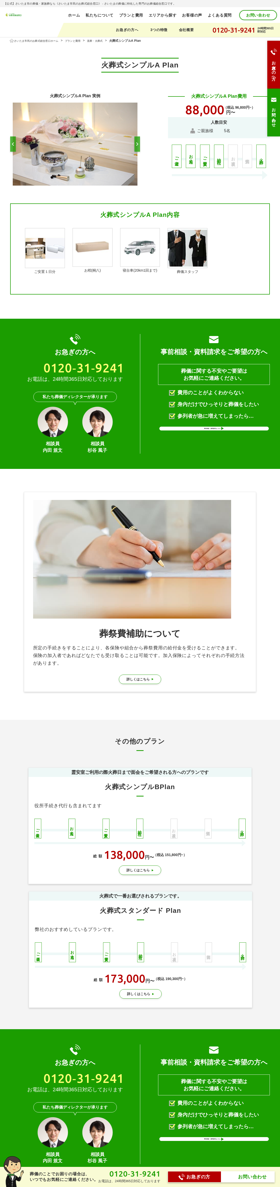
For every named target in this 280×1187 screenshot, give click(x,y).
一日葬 (141, 1166)
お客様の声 (192, 15)
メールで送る (203, 1110)
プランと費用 (131, 15)
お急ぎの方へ (127, 30)
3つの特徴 (158, 30)
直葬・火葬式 (109, 41)
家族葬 (141, 1159)
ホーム (79, 1150)
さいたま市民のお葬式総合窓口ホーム (41, 41)
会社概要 (186, 30)
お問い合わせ (258, 15)
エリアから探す (163, 15)
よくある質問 (220, 15)
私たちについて (100, 15)
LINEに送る (157, 1110)
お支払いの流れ (209, 1166)
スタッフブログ (209, 1159)
